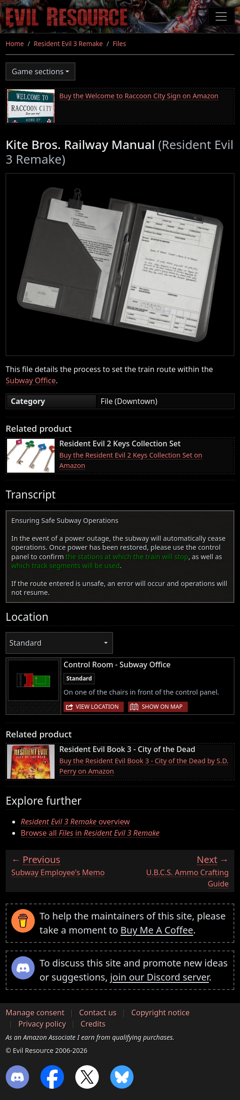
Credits (92, 1024)
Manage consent (35, 1012)
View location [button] (97, 707)
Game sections (38, 71)
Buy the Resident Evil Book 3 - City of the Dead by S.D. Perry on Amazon (144, 766)
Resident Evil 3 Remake (68, 43)
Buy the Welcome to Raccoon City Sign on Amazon (138, 95)
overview (75, 821)
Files (119, 43)
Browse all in (90, 833)
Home (15, 43)
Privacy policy (42, 1024)
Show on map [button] (162, 707)
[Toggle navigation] (221, 16)
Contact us (98, 1012)
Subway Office (31, 380)
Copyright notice (160, 1012)
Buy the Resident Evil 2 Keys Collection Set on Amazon (130, 460)
